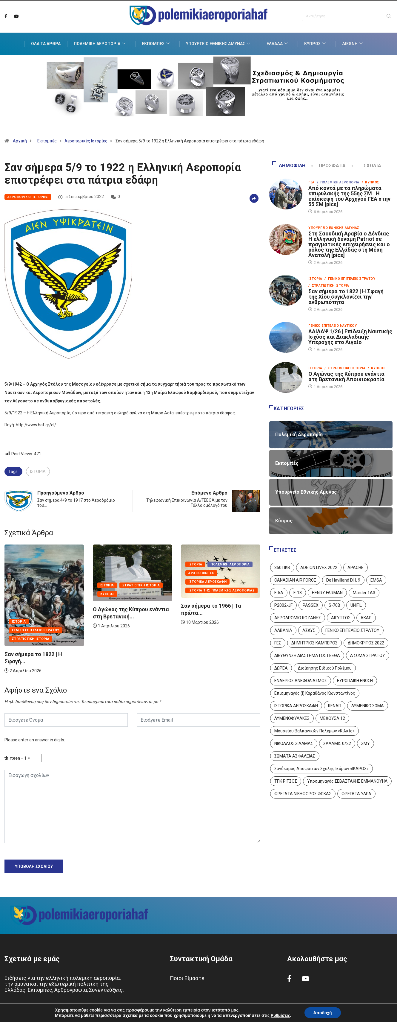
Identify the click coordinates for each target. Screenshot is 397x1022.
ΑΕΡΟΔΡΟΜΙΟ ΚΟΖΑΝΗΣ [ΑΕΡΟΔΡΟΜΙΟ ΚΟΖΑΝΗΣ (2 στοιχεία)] (297, 617)
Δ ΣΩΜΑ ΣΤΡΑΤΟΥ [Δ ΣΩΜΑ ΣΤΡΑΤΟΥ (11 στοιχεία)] (367, 655)
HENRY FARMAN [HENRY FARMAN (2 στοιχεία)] (327, 592)
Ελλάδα (278, 44)
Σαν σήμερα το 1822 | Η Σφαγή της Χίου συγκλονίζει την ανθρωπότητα (346, 296)
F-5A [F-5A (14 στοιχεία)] (278, 592)
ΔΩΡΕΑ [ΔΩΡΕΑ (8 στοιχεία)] (281, 668)
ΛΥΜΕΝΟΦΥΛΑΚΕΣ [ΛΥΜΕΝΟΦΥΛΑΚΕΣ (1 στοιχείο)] (292, 718)
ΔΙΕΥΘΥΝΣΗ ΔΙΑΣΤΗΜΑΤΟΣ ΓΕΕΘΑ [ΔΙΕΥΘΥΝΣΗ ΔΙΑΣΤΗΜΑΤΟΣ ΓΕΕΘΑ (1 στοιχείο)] (307, 655)
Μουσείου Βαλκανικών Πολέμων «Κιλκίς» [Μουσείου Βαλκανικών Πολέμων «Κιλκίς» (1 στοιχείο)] (314, 731)
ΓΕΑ (311, 182)
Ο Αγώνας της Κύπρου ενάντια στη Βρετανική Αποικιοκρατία (346, 376)
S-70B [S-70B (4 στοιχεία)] (334, 605)
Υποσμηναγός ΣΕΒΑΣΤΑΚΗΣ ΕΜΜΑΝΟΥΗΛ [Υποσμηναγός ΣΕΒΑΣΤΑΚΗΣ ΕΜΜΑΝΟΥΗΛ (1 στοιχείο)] (347, 781)
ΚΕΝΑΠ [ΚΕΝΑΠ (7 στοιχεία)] (334, 705)
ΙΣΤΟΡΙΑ (38, 471)
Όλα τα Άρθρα (46, 44)
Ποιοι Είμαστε (187, 978)
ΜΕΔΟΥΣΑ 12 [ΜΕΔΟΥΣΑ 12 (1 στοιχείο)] (332, 718)
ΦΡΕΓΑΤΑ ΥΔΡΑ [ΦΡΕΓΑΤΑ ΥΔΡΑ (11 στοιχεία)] (356, 793)
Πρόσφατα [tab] (329, 165)
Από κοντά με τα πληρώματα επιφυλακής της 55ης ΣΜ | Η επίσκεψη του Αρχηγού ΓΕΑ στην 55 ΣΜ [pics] (349, 196)
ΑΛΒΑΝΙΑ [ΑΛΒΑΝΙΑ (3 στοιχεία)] (283, 630)
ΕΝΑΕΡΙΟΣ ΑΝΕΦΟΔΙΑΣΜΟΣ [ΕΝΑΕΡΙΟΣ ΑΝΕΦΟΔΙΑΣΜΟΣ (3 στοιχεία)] (300, 680)
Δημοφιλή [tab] (289, 165)
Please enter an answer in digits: (34, 739)
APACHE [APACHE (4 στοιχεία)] (355, 567)
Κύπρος (315, 44)
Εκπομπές (156, 44)
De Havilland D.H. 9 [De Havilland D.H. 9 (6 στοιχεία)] (343, 580)
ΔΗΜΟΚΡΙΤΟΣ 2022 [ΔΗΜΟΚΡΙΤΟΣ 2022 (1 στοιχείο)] (366, 643)
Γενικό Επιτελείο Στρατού (35, 630)
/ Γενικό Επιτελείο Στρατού (349, 279)
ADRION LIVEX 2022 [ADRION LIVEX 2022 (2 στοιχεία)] (318, 567)
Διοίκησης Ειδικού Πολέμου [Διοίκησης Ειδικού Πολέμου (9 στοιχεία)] (325, 668)
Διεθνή (353, 44)
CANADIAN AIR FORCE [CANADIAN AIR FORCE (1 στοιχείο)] (295, 580)
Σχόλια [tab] (367, 165)
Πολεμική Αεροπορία (100, 44)
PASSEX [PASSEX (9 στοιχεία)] (310, 605)
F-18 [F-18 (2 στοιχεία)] (297, 592)
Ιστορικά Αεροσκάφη (207, 582)
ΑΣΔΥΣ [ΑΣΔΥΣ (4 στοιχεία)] (308, 630)
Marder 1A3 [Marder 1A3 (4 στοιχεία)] (364, 592)
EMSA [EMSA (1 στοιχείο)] (376, 580)
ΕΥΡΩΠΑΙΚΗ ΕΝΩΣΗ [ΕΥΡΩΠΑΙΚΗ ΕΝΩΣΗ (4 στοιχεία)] (355, 680)
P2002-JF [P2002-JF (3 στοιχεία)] (283, 605)
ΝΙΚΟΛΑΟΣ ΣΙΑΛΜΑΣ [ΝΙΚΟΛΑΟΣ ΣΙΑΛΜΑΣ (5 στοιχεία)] (293, 743)
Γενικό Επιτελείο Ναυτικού (332, 326)
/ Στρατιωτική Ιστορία (328, 286)
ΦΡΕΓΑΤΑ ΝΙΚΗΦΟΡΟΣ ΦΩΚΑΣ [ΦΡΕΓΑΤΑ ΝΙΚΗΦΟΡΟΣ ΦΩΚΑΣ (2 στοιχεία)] (302, 793)
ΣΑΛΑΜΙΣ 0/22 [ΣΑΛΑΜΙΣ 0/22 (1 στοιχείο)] (337, 743)
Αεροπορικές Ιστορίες (85, 141)
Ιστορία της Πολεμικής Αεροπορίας (221, 590)
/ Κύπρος (370, 182)
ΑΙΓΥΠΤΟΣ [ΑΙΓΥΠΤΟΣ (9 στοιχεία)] (340, 617)
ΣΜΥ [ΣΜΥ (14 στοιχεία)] (365, 743)
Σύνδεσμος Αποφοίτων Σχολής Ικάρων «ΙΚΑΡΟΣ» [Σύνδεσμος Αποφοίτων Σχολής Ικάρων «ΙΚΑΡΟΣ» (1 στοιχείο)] (321, 768)
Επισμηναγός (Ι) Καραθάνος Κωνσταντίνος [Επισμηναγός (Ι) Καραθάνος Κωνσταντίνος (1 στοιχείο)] (314, 693)
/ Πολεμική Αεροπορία (338, 182)
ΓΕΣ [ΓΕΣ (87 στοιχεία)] (277, 643)
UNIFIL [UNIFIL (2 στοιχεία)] (356, 605)
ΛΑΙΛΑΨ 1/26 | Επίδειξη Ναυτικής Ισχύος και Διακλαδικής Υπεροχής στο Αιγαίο (350, 336)
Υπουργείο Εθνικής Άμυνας (219, 44)
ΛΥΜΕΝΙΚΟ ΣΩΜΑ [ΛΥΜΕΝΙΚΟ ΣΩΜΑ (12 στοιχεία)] (367, 705)
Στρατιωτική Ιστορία (30, 639)
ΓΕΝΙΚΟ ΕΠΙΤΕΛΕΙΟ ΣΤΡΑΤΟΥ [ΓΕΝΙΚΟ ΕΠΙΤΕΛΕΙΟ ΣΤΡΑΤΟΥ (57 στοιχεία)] (352, 630)
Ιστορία (19, 621)
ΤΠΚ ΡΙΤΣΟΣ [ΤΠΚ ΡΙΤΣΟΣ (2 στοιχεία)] (285, 781)
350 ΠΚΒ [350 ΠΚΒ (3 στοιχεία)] (282, 567)
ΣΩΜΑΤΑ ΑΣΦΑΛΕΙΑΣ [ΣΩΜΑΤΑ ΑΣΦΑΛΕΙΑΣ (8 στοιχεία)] (294, 756)
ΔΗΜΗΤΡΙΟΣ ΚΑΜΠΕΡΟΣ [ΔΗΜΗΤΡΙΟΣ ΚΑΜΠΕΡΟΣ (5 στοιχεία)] (314, 643)
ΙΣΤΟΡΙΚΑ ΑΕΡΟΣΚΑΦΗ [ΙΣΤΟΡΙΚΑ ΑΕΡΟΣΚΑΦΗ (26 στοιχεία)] (296, 705)
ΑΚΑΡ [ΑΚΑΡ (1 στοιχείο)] (366, 617)
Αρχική (20, 141)
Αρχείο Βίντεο (201, 573)
